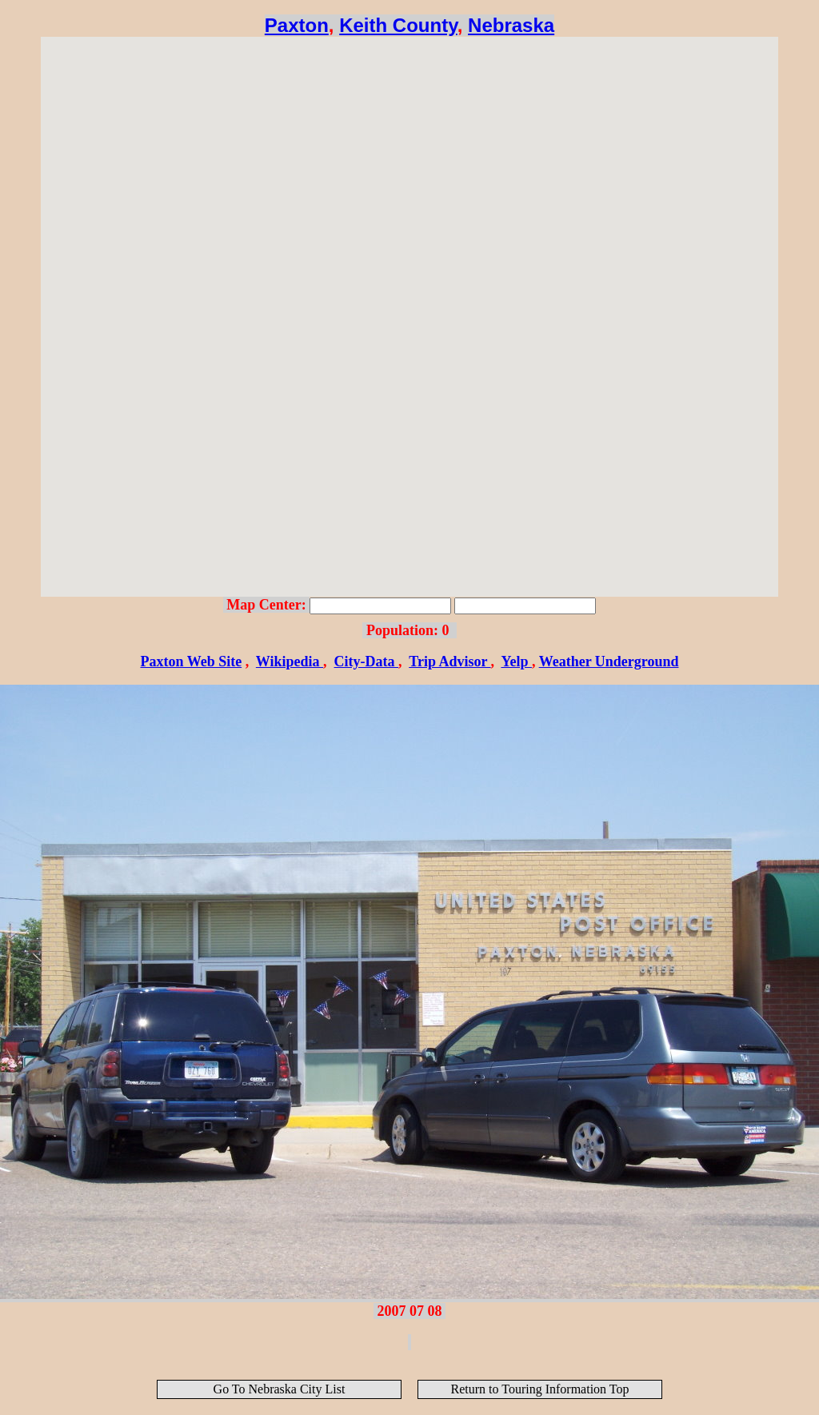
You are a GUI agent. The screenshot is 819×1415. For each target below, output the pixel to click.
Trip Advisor (449, 662)
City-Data (366, 662)
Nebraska (511, 25)
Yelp (516, 662)
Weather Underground (609, 662)
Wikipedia (289, 662)
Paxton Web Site (191, 662)
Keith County (398, 25)
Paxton (297, 25)
